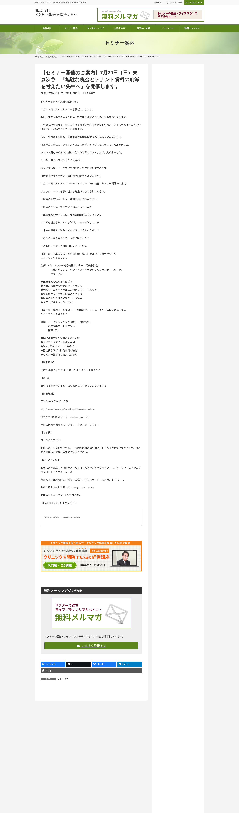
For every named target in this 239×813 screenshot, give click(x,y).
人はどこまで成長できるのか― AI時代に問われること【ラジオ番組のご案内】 (178, 289)
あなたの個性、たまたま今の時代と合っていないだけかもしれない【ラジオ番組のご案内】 (177, 168)
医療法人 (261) (168, 357)
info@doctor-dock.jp (43, 811)
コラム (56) (166, 335)
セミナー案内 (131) (168, 323)
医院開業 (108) (168, 363)
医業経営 (190, 203)
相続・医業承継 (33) (170, 369)
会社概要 (157, 3)
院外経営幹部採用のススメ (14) (176, 375)
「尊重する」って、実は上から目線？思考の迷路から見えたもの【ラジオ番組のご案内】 (177, 232)
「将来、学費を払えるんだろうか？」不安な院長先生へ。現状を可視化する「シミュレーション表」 (177, 210)
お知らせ (177, 157)
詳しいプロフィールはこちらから (173, 139)
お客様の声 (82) (166, 310)
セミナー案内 (62, 679)
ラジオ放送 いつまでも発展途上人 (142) (178, 381)
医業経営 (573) (168, 350)
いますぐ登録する (91, 646)
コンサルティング (102, 797)
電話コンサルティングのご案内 (107, 808)
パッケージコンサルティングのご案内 (110, 802)
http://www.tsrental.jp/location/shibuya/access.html (68, 409)
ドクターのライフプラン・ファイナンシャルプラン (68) (179, 343)
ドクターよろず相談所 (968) (172, 329)
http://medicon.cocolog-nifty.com (62, 516)
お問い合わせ (194, 2)
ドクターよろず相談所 (177, 203)
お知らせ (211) (166, 316)
